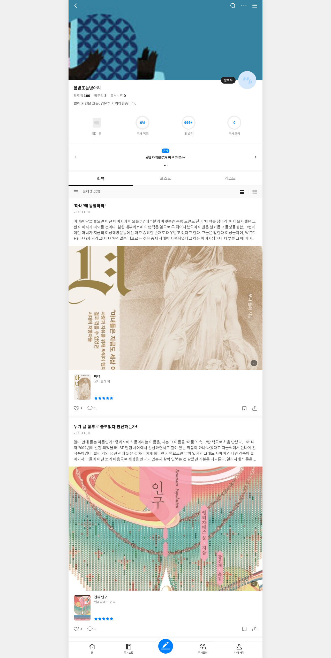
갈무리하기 (244, 408)
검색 (233, 5)
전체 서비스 (254, 5)
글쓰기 (165, 646)
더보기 (243, 5)
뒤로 (76, 5)
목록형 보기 (255, 192)
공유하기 (254, 408)
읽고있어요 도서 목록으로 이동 (97, 123)
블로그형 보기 (242, 192)
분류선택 (76, 192)
